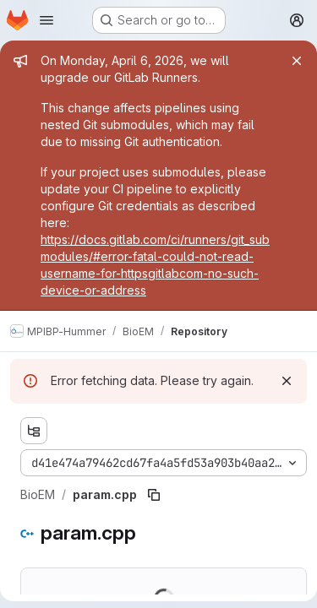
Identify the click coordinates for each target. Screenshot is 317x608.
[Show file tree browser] (33, 430)
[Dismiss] (286, 381)
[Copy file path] (153, 494)
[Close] (297, 61)
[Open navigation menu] (46, 20)
